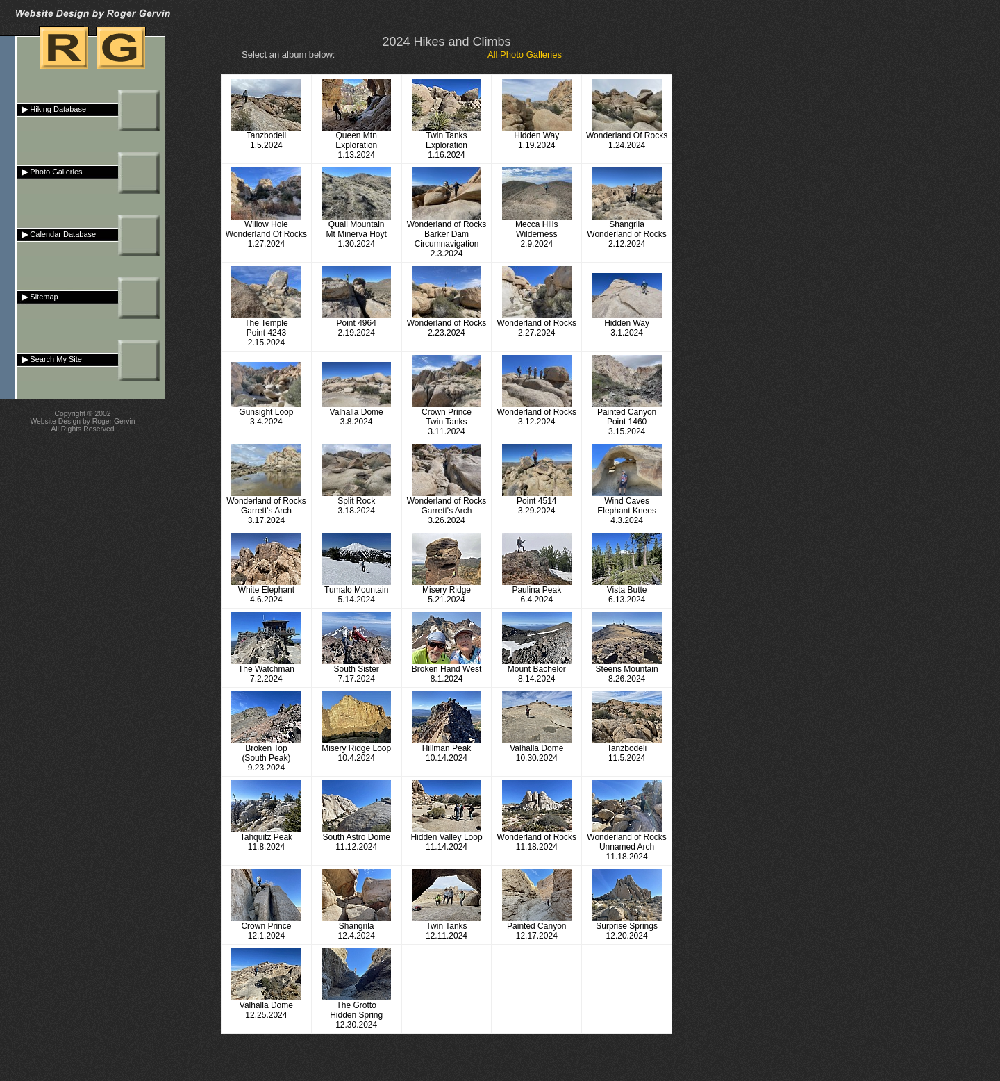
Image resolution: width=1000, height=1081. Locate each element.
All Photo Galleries (525, 54)
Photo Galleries (50, 171)
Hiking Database (51, 109)
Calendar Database (56, 234)
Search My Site (49, 359)
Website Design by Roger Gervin (82, 421)
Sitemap (37, 296)
